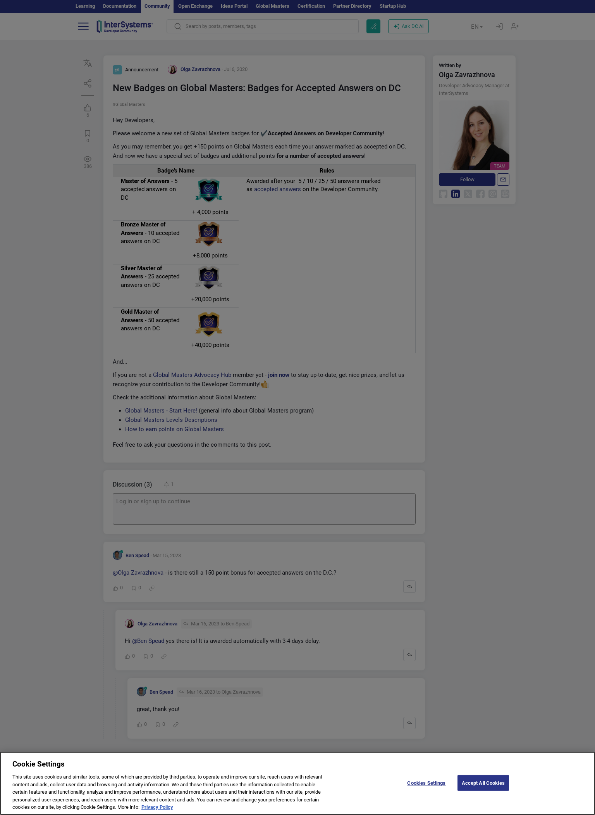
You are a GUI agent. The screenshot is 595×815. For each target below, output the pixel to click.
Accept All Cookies (483, 798)
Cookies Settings (426, 798)
